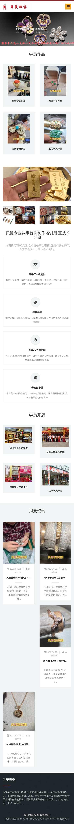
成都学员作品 (18, 100)
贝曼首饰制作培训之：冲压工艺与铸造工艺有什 (29, 577)
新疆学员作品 (55, 100)
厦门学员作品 (55, 148)
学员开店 (37, 414)
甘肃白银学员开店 (55, 452)
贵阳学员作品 (18, 148)
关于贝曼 (9, 780)
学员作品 (37, 54)
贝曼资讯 (37, 510)
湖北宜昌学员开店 (19, 448)
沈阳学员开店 (55, 490)
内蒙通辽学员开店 (19, 487)
